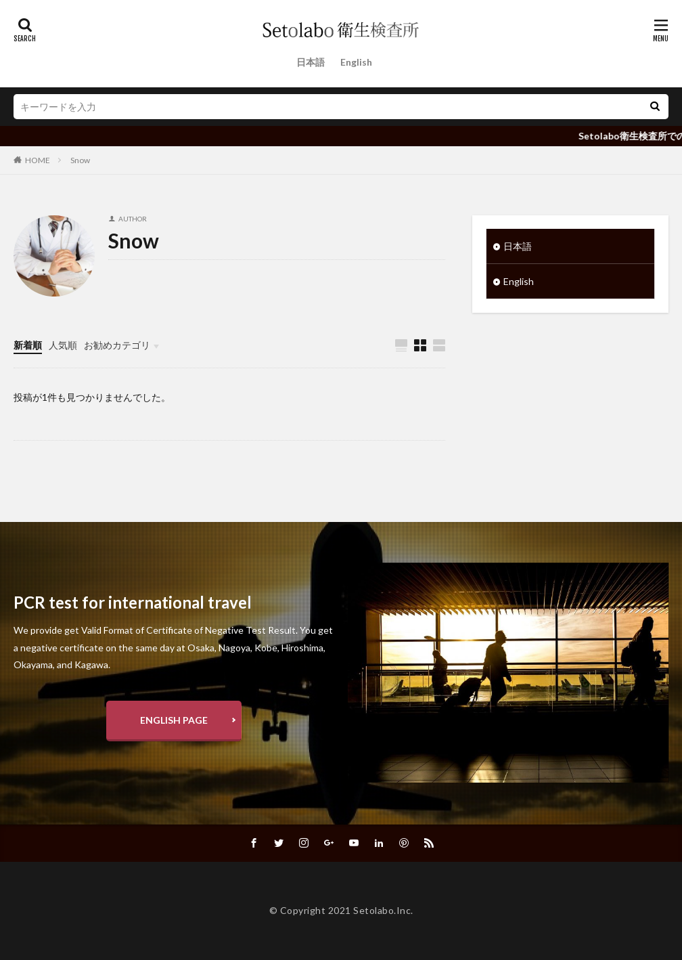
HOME (37, 160)
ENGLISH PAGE (174, 720)
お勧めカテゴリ (117, 345)
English (356, 62)
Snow (80, 160)
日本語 (310, 62)
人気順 (63, 345)
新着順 (28, 345)
